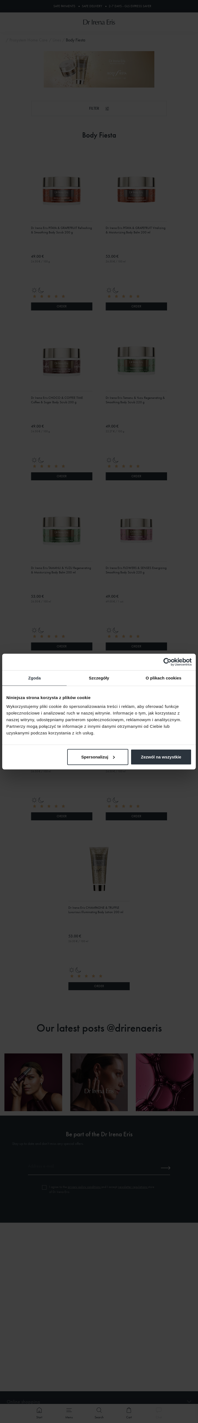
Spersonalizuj (98, 756)
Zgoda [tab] (34, 678)
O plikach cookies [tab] (163, 678)
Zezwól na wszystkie (161, 756)
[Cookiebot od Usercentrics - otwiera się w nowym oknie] (167, 662)
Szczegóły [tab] (99, 678)
